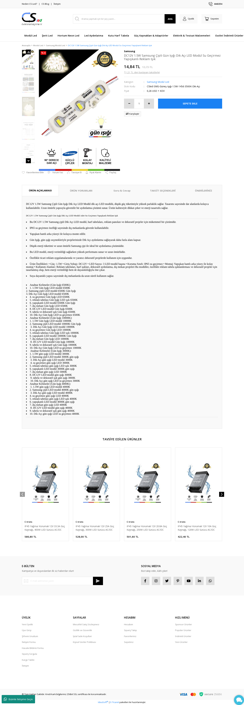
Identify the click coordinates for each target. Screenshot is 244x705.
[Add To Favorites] (33, 173)
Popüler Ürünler (183, 630)
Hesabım (128, 624)
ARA (170, 18)
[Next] (221, 494)
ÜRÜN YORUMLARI (81, 191)
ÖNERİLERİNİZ (203, 191)
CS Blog (45, 3)
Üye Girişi (26, 630)
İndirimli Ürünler (183, 636)
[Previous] (22, 494)
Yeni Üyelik (27, 624)
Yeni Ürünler (181, 642)
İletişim (57, 3)
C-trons (28, 521)
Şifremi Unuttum (30, 636)
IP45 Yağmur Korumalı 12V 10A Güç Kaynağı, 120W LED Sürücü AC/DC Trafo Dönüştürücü (197, 528)
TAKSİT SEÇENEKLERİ (163, 191)
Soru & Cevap (122, 191)
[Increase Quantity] (149, 104)
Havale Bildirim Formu (33, 648)
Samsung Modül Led (158, 82)
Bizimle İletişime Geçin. (18, 699)
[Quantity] (139, 104)
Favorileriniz (130, 636)
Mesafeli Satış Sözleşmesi (86, 624)
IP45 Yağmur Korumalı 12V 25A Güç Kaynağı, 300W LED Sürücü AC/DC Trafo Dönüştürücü (95, 528)
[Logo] (32, 18)
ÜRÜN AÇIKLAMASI (40, 190)
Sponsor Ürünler (183, 624)
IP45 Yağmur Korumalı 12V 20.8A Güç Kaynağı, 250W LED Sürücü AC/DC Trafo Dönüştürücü (147, 528)
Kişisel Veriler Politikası (84, 642)
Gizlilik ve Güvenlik (82, 630)
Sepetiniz (129, 642)
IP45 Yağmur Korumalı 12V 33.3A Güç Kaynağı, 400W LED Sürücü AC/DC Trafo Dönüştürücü (45, 528)
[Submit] (98, 581)
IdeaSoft (103, 702)
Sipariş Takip (130, 630)
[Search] (124, 18)
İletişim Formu (29, 642)
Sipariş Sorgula (29, 654)
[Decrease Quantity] (129, 104)
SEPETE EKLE (190, 103)
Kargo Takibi (28, 660)
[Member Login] (188, 18)
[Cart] (211, 18)
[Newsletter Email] (62, 581)
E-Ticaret (114, 702)
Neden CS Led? (29, 3)
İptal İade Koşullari (82, 636)
